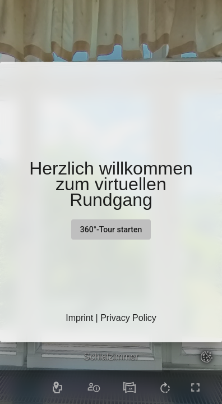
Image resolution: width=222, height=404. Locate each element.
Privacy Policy (128, 318)
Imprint (79, 318)
